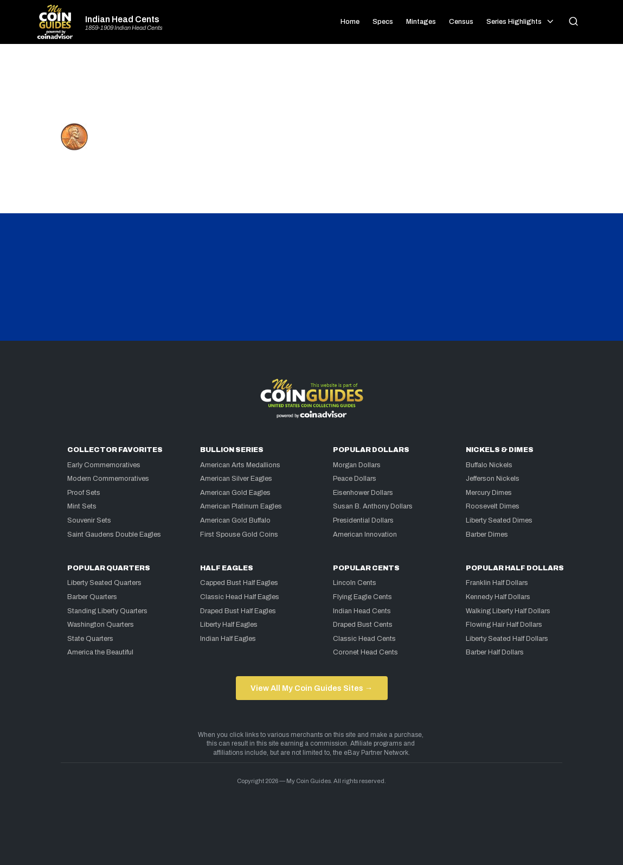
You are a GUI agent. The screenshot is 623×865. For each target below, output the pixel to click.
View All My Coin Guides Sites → (311, 688)
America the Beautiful (100, 652)
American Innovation (365, 534)
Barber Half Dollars (495, 652)
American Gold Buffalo (235, 520)
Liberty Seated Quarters (104, 583)
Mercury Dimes (489, 493)
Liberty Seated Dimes (499, 520)
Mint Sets (82, 506)
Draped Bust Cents (363, 624)
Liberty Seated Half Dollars (507, 639)
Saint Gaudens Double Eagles (114, 534)
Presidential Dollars (363, 520)
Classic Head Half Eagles (239, 597)
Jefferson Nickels (492, 478)
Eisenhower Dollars (363, 493)
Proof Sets (83, 493)
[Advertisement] (312, 87)
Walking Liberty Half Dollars (508, 611)
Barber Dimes (487, 534)
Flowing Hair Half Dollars (504, 624)
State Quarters (90, 639)
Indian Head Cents (122, 19)
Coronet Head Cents (365, 652)
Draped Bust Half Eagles (238, 611)
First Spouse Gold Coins (239, 534)
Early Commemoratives (103, 465)
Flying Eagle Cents (362, 597)
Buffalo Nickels (489, 465)
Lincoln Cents (354, 583)
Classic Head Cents (364, 639)
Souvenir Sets (89, 520)
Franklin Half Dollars (497, 583)
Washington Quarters (100, 624)
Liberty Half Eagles (229, 624)
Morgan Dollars (357, 465)
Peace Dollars (354, 478)
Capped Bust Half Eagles (239, 583)
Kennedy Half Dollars (498, 597)
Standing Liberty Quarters (107, 611)
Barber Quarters (92, 597)
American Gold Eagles (235, 493)
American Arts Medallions (240, 465)
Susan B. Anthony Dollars (373, 506)
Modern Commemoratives (108, 478)
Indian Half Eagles (228, 639)
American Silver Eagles (236, 478)
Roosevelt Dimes (492, 506)
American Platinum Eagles (241, 506)
